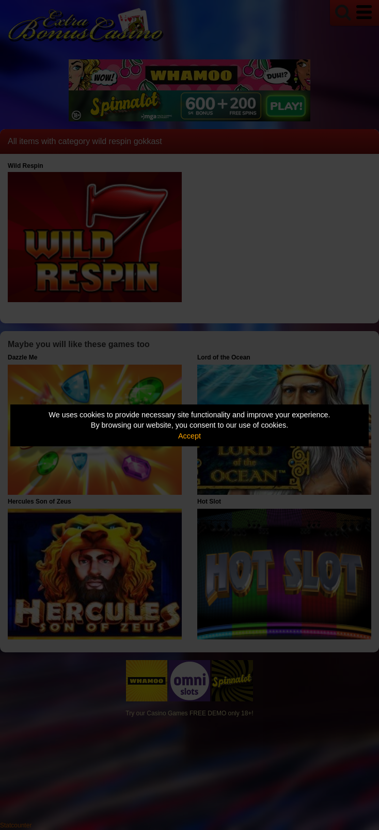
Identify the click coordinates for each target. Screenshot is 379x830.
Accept (189, 436)
